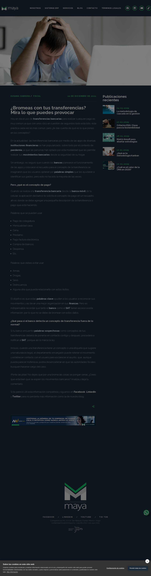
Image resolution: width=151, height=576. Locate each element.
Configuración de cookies (115, 568)
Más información (12, 572)
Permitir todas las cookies (138, 568)
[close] (147, 561)
